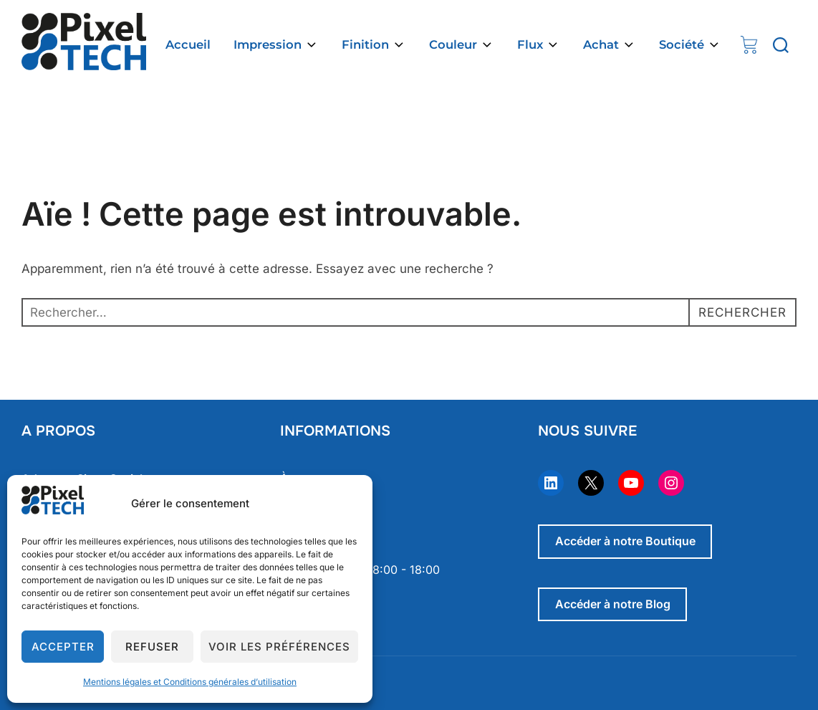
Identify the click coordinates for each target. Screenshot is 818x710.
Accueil (188, 44)
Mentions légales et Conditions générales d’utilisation (190, 681)
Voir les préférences (279, 646)
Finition (374, 44)
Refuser (152, 646)
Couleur (461, 44)
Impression (276, 44)
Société (690, 44)
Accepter (63, 646)
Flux (538, 44)
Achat (609, 44)
